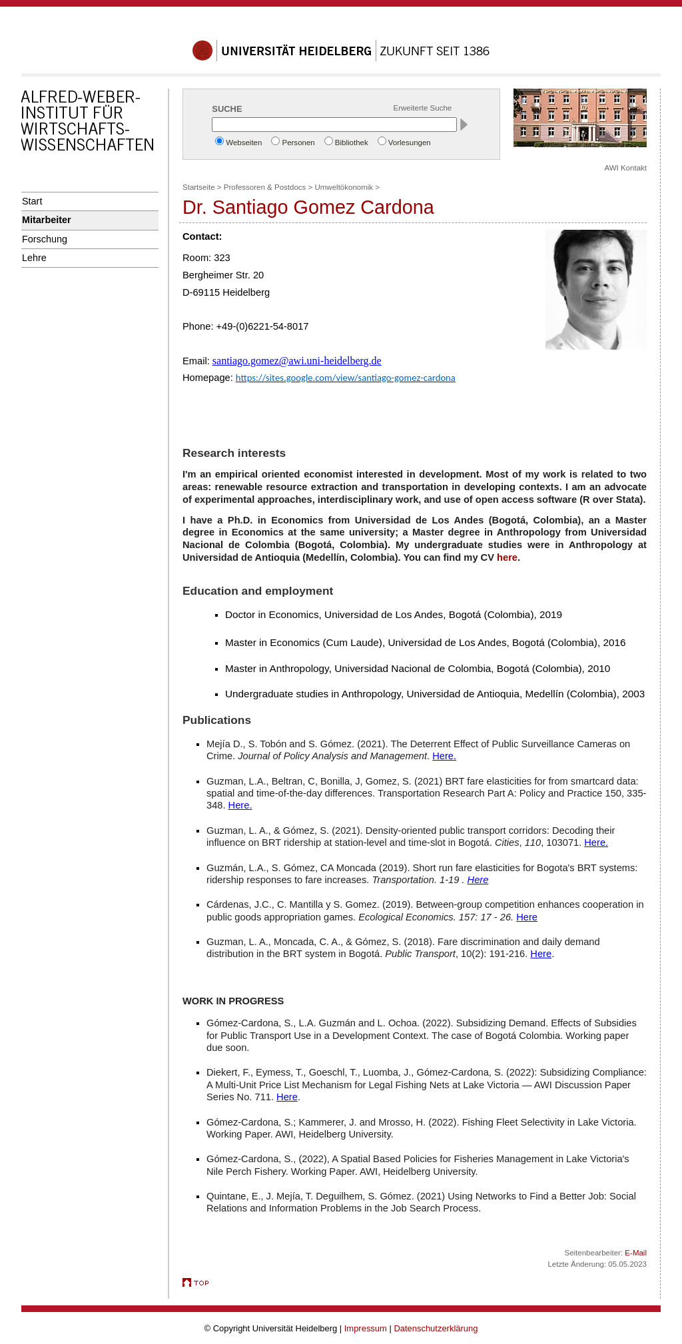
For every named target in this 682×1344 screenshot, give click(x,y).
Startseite (198, 187)
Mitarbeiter (46, 219)
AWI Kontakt (625, 168)
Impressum (365, 1328)
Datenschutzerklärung (436, 1328)
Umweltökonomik (343, 187)
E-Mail (636, 1253)
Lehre (34, 257)
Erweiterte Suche (423, 108)
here (507, 557)
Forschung (44, 239)
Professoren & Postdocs (265, 187)
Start (32, 201)
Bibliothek (351, 143)
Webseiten (244, 143)
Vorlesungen (409, 143)
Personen (298, 143)
